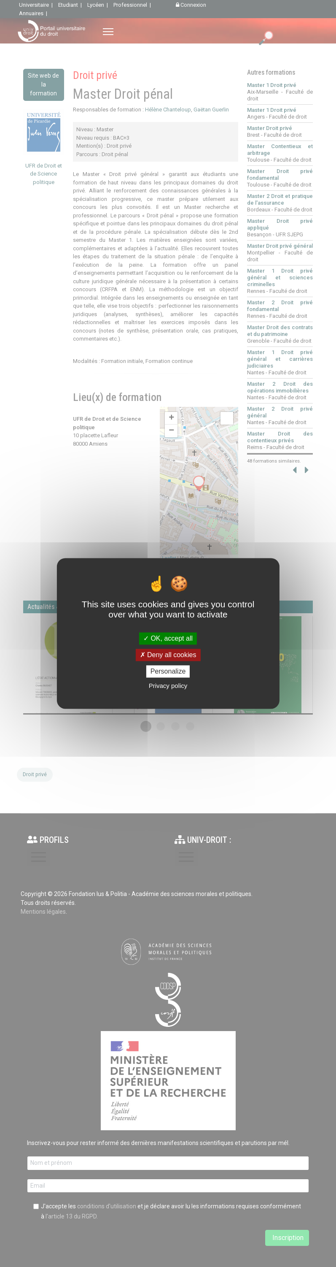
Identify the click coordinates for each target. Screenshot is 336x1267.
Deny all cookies (168, 654)
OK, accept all (168, 638)
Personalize (168, 671)
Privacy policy (168, 686)
